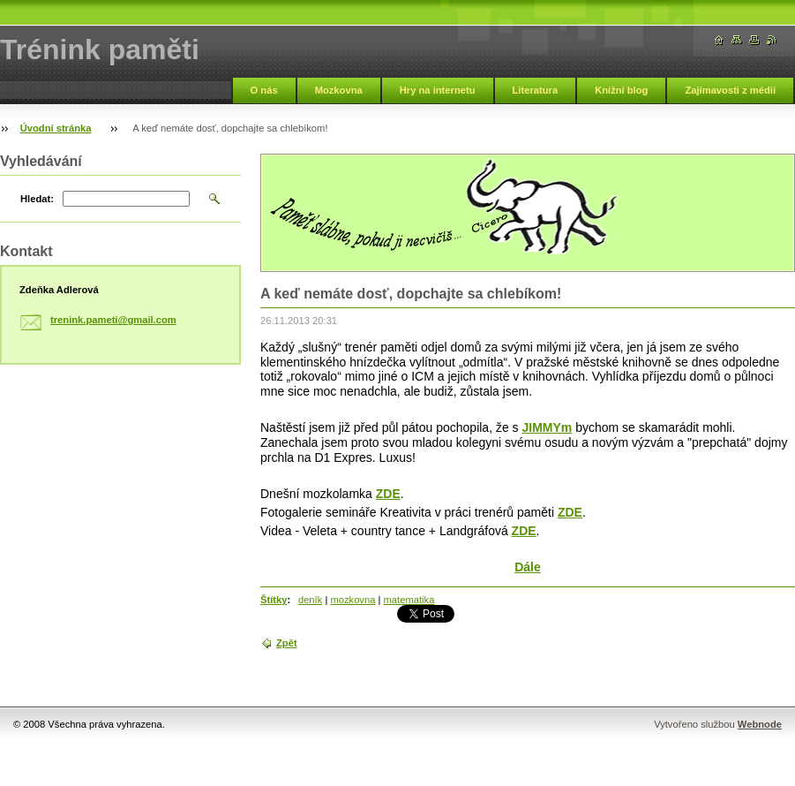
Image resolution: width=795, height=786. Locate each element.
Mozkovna (339, 90)
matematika (409, 599)
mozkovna (352, 599)
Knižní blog (621, 90)
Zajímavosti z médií (730, 90)
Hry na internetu (438, 90)
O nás (264, 90)
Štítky (273, 599)
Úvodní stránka (56, 128)
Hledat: (37, 198)
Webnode (760, 724)
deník (310, 599)
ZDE (388, 494)
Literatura (536, 90)
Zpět (286, 643)
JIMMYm (547, 427)
